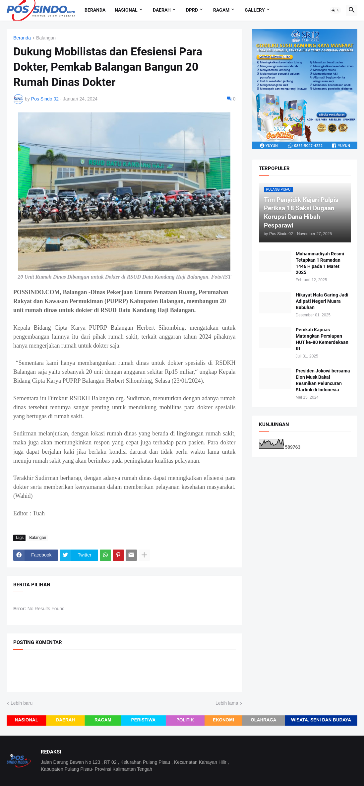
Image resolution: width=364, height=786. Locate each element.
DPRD (192, 10)
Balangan (46, 37)
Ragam (221, 10)
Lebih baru (21, 703)
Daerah (162, 10)
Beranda (95, 10)
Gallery (255, 10)
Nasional (126, 10)
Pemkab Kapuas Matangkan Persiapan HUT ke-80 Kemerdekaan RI (322, 339)
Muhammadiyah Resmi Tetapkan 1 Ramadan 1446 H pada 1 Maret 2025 (320, 263)
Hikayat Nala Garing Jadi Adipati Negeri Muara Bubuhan (322, 301)
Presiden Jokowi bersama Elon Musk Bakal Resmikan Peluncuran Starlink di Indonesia (323, 380)
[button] (335, 10)
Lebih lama (226, 703)
